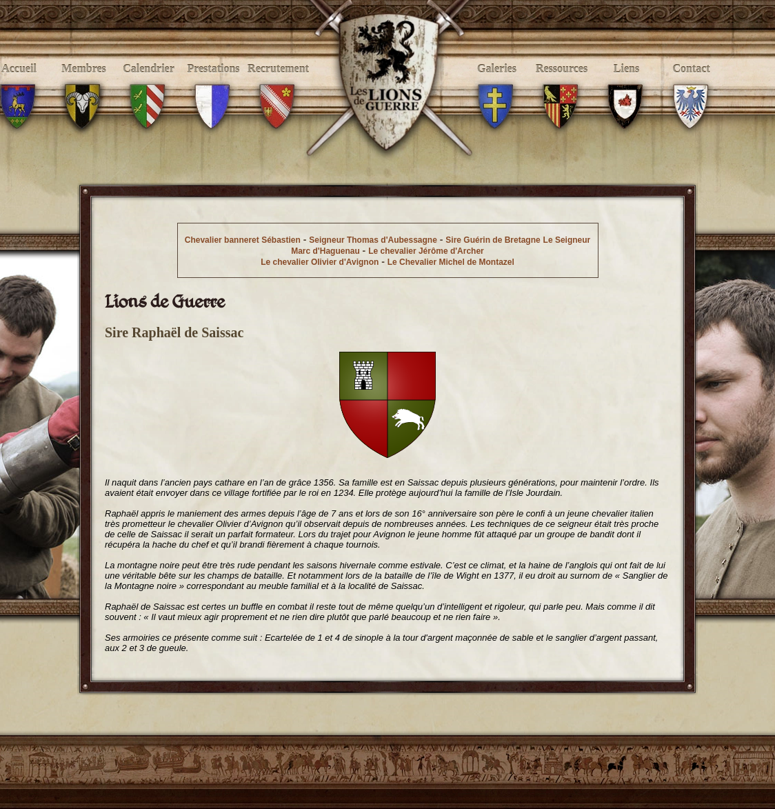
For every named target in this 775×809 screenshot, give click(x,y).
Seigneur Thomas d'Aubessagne (373, 240)
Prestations (213, 84)
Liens (626, 84)
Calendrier (148, 84)
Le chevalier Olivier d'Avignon (320, 262)
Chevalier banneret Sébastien (243, 240)
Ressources (561, 84)
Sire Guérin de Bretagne (492, 240)
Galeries (496, 84)
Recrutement (278, 84)
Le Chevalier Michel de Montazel (451, 262)
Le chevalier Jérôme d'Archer (426, 251)
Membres (83, 84)
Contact (691, 84)
